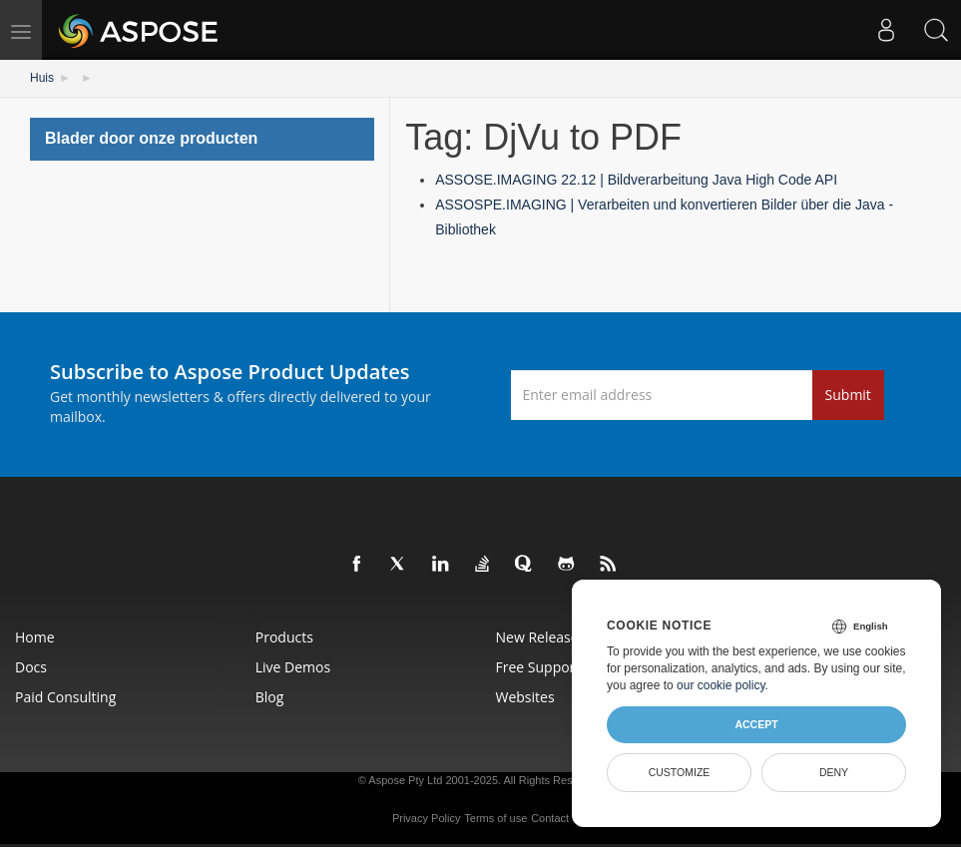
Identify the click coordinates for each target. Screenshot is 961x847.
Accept (755, 724)
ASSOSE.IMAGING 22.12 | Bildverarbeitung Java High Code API (636, 180)
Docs (31, 666)
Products (284, 637)
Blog (269, 696)
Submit (848, 394)
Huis (42, 78)
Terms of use (495, 818)
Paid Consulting (65, 696)
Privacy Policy (426, 818)
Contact (550, 818)
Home (35, 637)
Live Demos (292, 666)
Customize (680, 772)
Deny (833, 772)
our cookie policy (721, 685)
